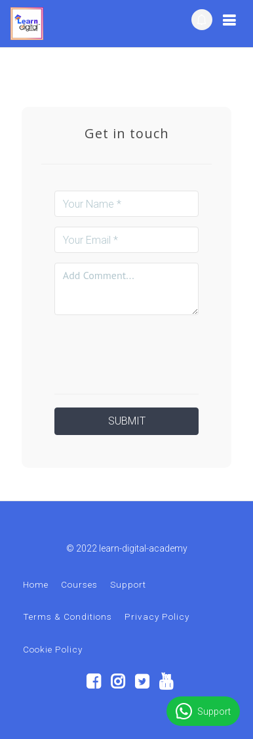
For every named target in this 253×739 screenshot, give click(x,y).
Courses (79, 584)
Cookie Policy (53, 649)
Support (128, 584)
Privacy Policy (157, 616)
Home (36, 584)
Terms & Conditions (67, 616)
